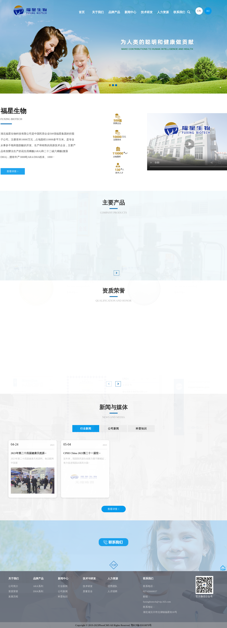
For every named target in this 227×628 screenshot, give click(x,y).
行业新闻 (63, 586)
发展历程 (13, 596)
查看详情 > (113, 509)
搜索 (189, 12)
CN (199, 11)
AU (208, 11)
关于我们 (98, 12)
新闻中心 (130, 12)
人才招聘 (112, 591)
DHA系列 (38, 591)
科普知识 (63, 596)
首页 (82, 12)
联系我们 (179, 12)
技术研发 (147, 12)
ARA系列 (38, 586)
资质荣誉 (13, 591)
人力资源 (163, 12)
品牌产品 (114, 12)
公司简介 (13, 586)
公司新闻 (63, 591)
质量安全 (88, 591)
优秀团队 (112, 586)
